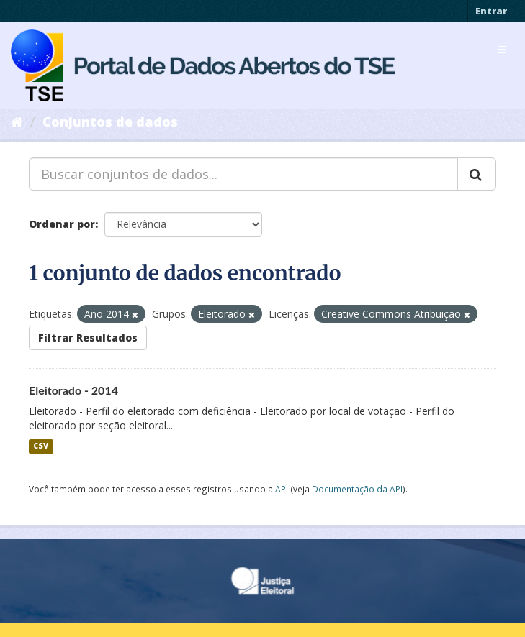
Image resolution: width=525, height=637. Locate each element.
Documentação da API (357, 489)
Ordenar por (62, 224)
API (281, 489)
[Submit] (476, 174)
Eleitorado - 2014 (73, 390)
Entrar (491, 10)
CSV (40, 446)
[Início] (17, 121)
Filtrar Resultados (88, 337)
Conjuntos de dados (110, 121)
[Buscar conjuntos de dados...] (243, 174)
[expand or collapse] (502, 49)
